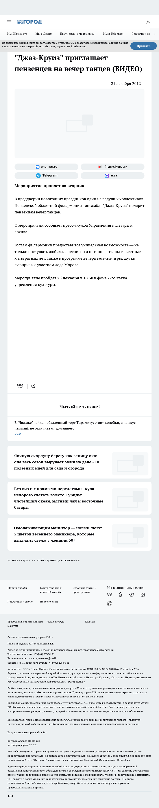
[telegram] (34, 386)
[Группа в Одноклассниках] (120, 594)
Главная (90, 621)
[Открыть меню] (9, 21)
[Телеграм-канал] (46, 175)
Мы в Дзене (43, 34)
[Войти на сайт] (148, 21)
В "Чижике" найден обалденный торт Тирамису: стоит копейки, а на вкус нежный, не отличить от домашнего (79, 428)
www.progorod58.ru (41, 637)
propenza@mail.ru (65, 649)
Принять (143, 46)
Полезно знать (49, 601)
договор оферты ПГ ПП (22, 745)
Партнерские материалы (77, 34)
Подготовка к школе (20, 601)
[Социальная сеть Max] (112, 175)
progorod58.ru (74, 688)
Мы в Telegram (113, 34)
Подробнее (124, 760)
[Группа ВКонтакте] (46, 167)
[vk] (20, 386)
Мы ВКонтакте (17, 34)
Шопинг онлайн (17, 588)
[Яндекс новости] (112, 167)
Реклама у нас (142, 34)
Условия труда (55, 621)
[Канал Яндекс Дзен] (142, 594)
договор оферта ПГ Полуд (23, 740)
